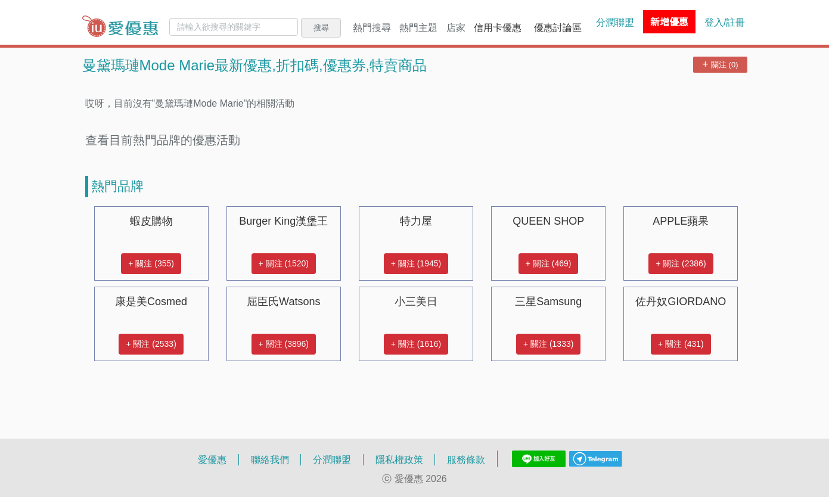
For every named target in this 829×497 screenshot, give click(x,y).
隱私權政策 (399, 459)
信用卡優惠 (497, 27)
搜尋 (321, 27)
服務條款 (466, 459)
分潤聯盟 (615, 22)
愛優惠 (212, 459)
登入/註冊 (724, 22)
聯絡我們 (270, 459)
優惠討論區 (558, 27)
